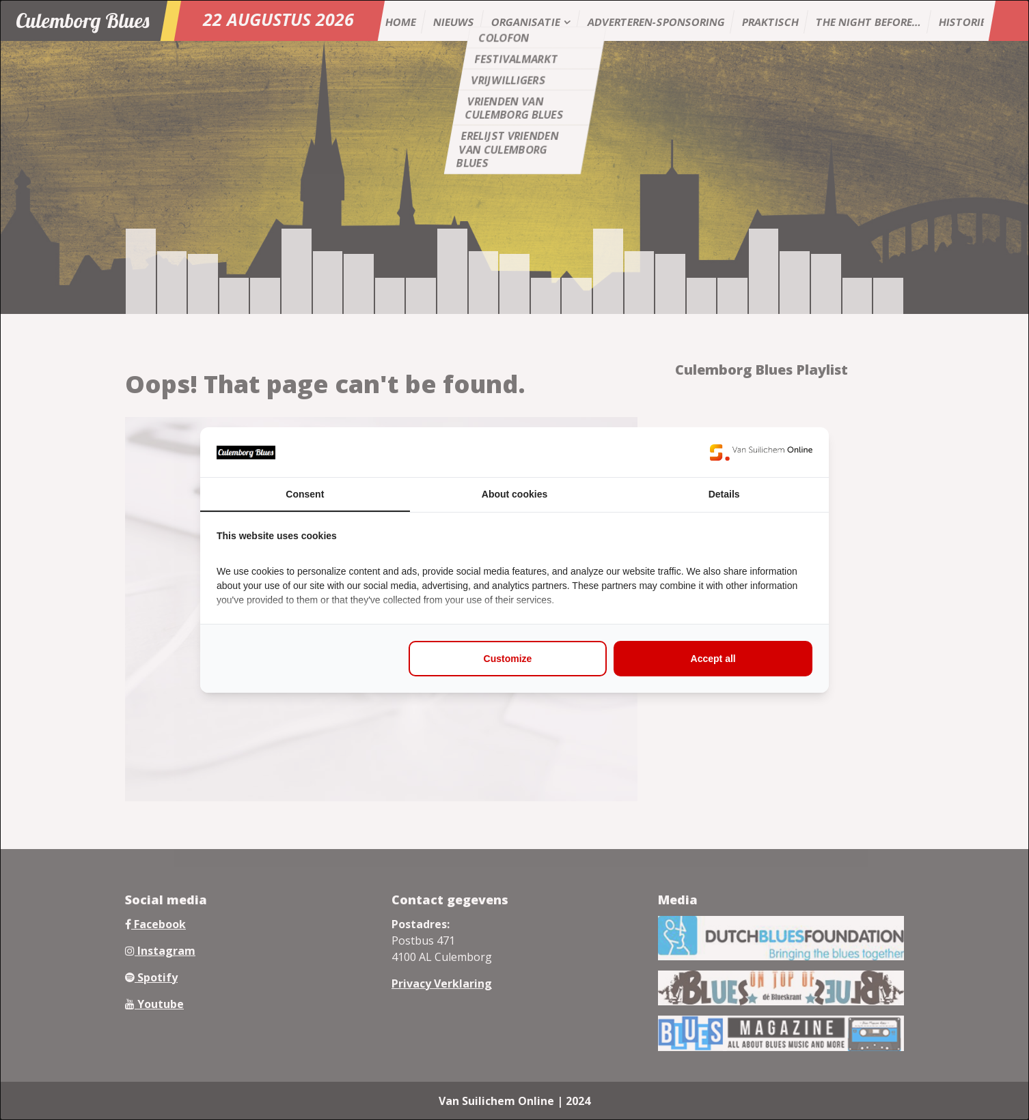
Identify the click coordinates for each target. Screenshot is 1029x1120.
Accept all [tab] (713, 658)
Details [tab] (724, 494)
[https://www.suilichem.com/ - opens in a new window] (761, 452)
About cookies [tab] (514, 494)
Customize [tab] (508, 658)
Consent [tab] (305, 494)
